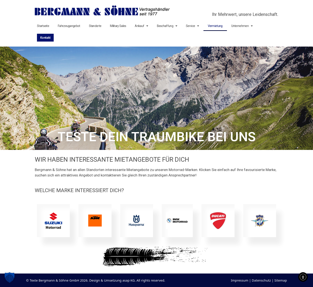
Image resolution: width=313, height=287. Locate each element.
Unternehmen (242, 26)
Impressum (239, 280)
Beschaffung (167, 26)
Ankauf (141, 26)
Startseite (43, 26)
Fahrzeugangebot (69, 26)
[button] (9, 277)
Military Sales (118, 26)
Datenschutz (261, 280)
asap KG (128, 280)
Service (192, 26)
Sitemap (280, 280)
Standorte (95, 26)
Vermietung (215, 26)
